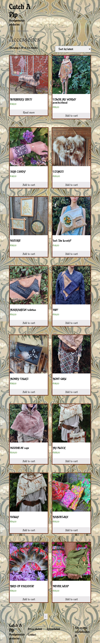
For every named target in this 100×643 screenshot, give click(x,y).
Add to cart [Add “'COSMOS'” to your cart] (71, 184)
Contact (32, 634)
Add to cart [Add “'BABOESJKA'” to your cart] (71, 530)
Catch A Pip (20, 10)
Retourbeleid (53, 629)
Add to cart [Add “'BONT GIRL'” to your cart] (71, 392)
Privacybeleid (35, 629)
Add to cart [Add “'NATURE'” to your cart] (28, 254)
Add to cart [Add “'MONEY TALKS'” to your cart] (28, 392)
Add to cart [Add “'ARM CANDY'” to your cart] (28, 184)
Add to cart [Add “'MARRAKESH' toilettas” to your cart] (28, 323)
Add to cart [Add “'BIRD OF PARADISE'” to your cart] (28, 599)
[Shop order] (73, 49)
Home (12, 30)
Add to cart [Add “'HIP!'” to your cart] (71, 323)
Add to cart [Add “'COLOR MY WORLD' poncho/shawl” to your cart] (71, 115)
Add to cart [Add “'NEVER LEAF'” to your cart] (71, 599)
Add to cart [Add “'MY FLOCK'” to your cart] (71, 461)
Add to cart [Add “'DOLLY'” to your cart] (28, 530)
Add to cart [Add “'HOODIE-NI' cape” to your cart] (28, 461)
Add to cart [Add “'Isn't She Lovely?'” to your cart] (71, 254)
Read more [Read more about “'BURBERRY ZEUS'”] (28, 112)
